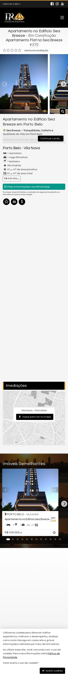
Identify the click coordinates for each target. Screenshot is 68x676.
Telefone (10, 330)
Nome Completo (14, 305)
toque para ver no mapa (34, 416)
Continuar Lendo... (50, 138)
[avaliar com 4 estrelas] (16, 50)
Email (8, 318)
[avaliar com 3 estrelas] (12, 50)
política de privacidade (51, 346)
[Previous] (5, 490)
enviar (55, 367)
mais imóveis (34, 259)
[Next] (63, 84)
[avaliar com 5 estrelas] (19, 50)
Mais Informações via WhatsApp (27, 186)
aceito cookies (52, 670)
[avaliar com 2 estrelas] (8, 50)
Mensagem (11, 285)
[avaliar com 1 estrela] (4, 50)
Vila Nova (32, 148)
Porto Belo (12, 148)
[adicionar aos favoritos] (62, 533)
